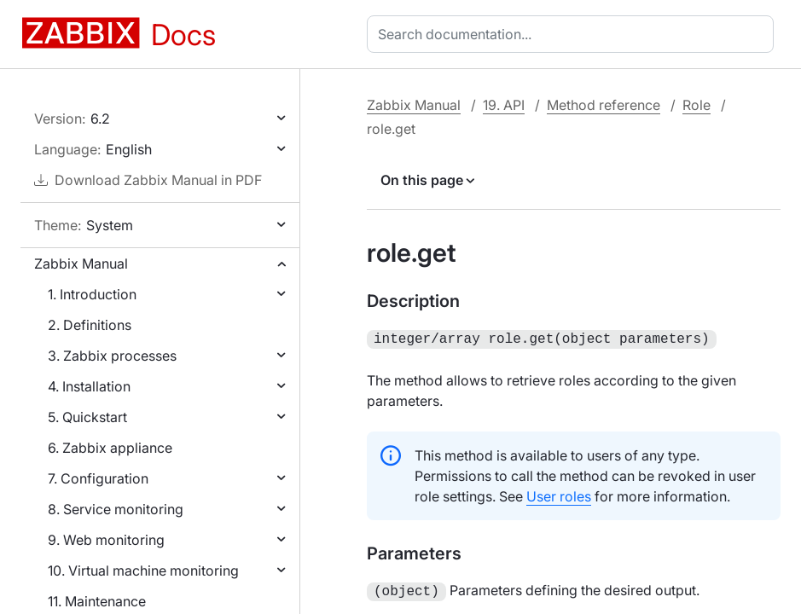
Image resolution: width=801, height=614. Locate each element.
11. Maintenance (97, 601)
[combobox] (574, 34)
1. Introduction (92, 294)
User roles (558, 494)
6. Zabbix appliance (110, 447)
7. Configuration (98, 478)
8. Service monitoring (115, 509)
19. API (504, 104)
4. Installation (89, 386)
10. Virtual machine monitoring (143, 570)
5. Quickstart (87, 417)
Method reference (603, 104)
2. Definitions (89, 324)
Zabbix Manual (81, 263)
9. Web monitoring (106, 539)
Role (696, 104)
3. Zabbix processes (112, 355)
